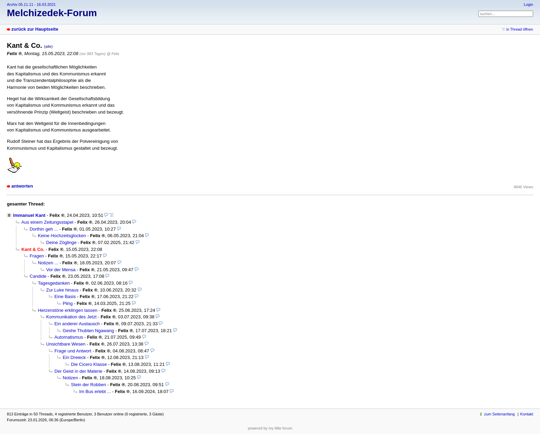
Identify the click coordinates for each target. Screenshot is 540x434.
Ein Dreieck (74, 357)
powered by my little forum (270, 428)
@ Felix (113, 54)
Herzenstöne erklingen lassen (67, 310)
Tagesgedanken (54, 283)
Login (528, 4)
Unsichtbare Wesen (65, 344)
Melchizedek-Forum (52, 13)
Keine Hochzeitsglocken (62, 235)
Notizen (70, 377)
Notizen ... (48, 262)
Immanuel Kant (29, 215)
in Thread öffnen (519, 29)
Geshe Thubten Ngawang (88, 330)
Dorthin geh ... (44, 229)
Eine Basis (65, 296)
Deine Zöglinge (61, 242)
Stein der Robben (88, 384)
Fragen (37, 255)
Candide (38, 276)
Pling (68, 303)
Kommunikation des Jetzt (71, 316)
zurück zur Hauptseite (34, 29)
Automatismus (68, 337)
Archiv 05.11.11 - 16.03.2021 (31, 4)
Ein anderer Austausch (77, 323)
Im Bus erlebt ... (95, 391)
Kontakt (526, 414)
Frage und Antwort (72, 350)
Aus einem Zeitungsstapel (47, 222)
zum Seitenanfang (499, 414)
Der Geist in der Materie (78, 371)
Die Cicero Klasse (89, 364)
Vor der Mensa (60, 269)
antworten (22, 186)
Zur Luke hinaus (62, 290)
